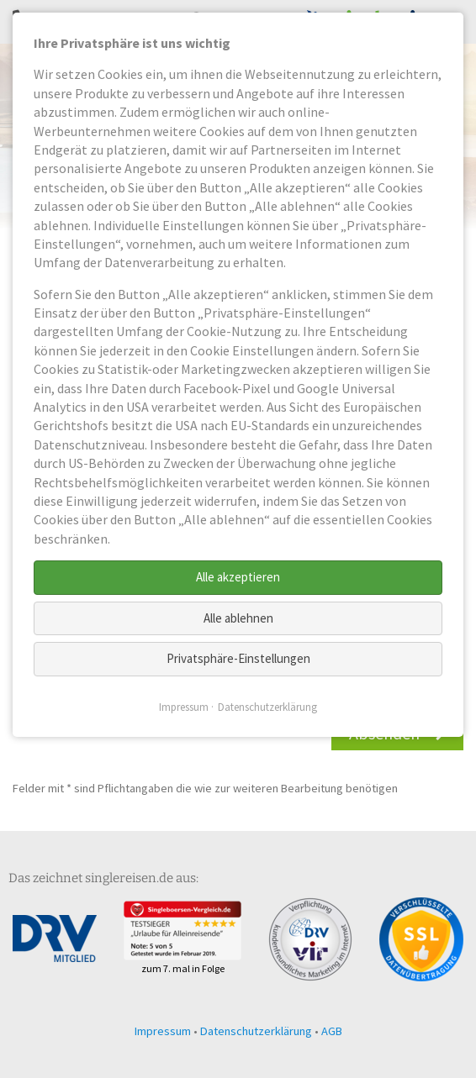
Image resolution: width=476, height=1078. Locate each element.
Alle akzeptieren (238, 577)
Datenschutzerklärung (256, 1031)
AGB (331, 1031)
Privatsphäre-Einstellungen (238, 658)
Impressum (163, 1031)
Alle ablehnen (238, 618)
